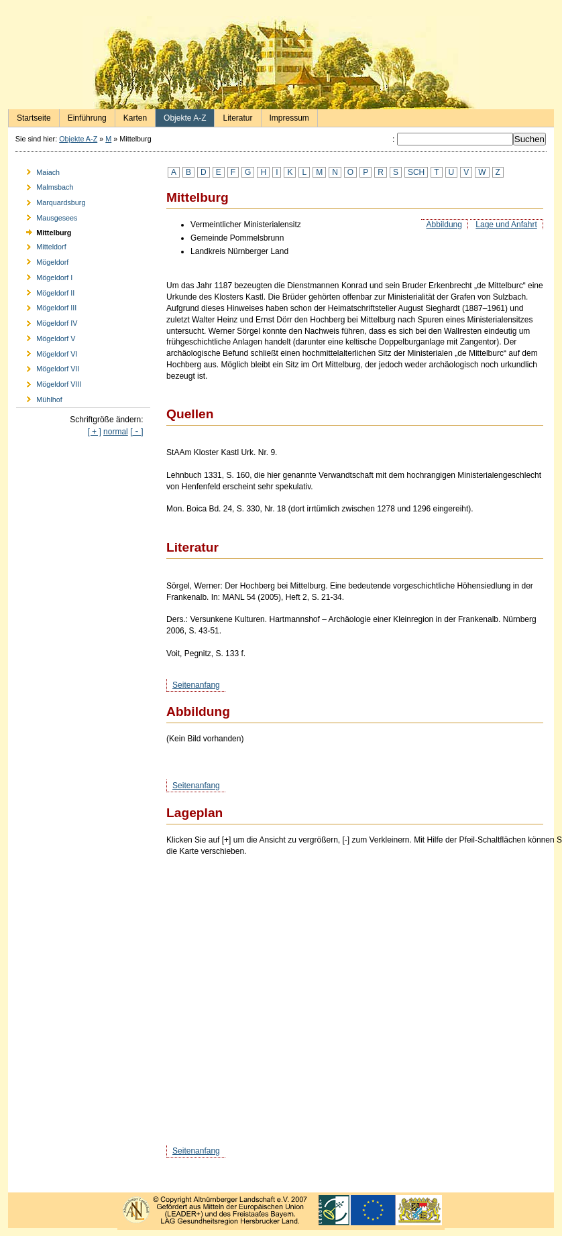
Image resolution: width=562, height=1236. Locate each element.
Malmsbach (44, 185)
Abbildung (444, 224)
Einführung (83, 116)
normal (115, 431)
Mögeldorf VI (46, 351)
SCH (416, 172)
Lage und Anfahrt (506, 224)
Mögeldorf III (46, 306)
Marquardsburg (50, 200)
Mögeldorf (42, 260)
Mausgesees (46, 215)
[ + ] (94, 431)
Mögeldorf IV (46, 321)
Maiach (38, 170)
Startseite (30, 116)
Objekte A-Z (181, 116)
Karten (131, 116)
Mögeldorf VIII (48, 382)
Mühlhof (39, 398)
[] (136, 431)
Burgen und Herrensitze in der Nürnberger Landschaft (281, 62)
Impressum (285, 116)
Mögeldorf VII (47, 367)
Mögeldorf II (45, 290)
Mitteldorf (41, 245)
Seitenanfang (196, 685)
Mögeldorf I (44, 275)
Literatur (233, 116)
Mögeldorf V (45, 336)
